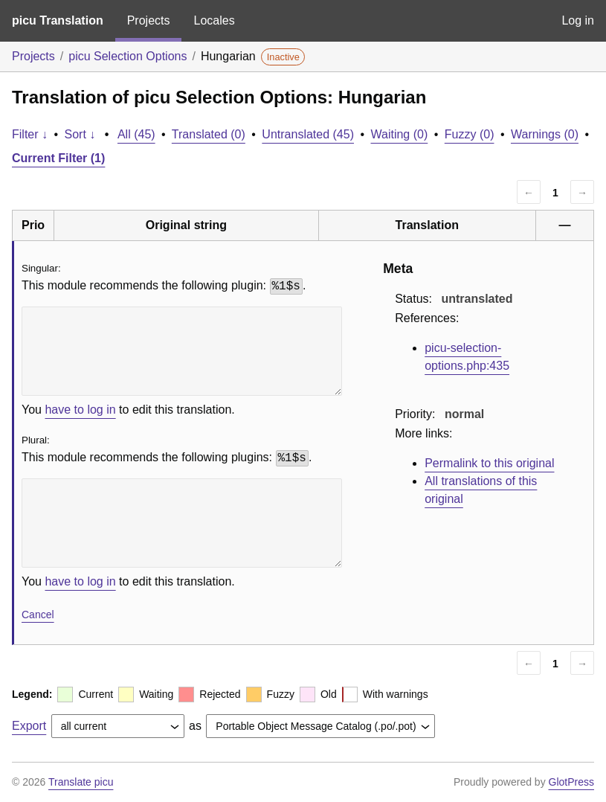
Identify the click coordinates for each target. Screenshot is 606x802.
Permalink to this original (489, 463)
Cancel (38, 614)
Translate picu (80, 782)
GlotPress (571, 782)
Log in (577, 20)
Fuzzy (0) (469, 134)
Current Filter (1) (58, 158)
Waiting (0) (399, 134)
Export (29, 725)
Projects (148, 20)
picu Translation (57, 20)
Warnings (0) (544, 134)
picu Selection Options (127, 56)
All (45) (136, 134)
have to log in (80, 409)
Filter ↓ (30, 134)
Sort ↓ (80, 134)
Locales (213, 20)
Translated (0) (208, 134)
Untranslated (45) (308, 134)
